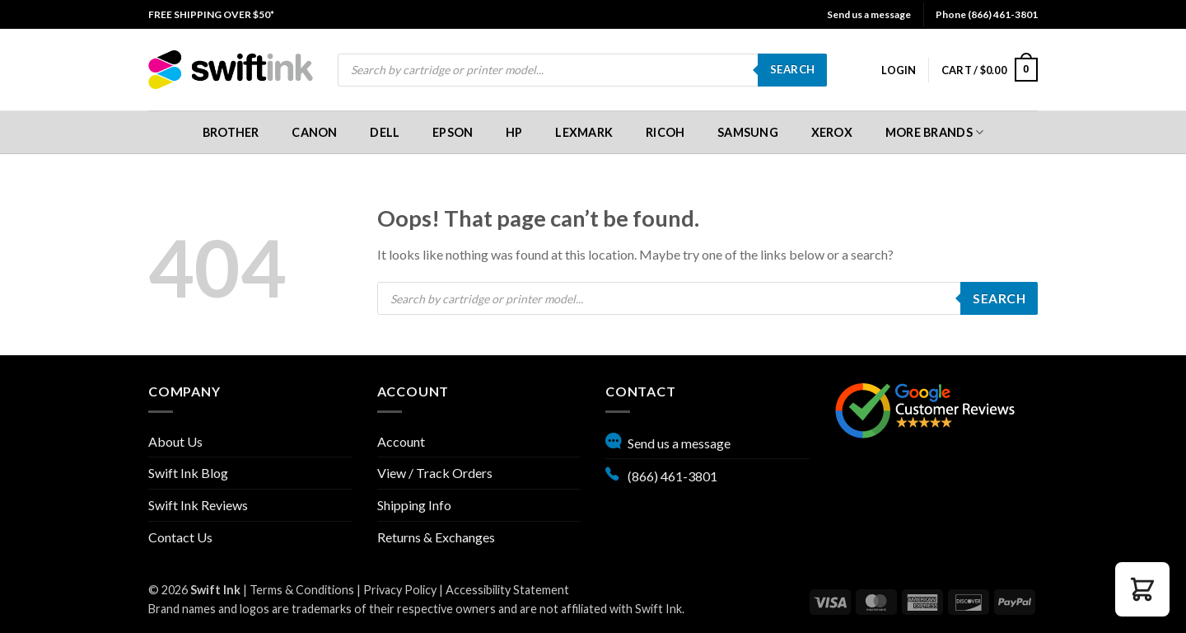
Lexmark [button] (584, 132)
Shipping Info (414, 505)
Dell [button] (384, 132)
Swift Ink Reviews (198, 505)
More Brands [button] (934, 132)
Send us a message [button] (869, 14)
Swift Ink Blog (188, 473)
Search (792, 69)
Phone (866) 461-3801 (987, 14)
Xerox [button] (831, 132)
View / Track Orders (435, 473)
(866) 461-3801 (661, 474)
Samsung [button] (747, 132)
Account (401, 441)
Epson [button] (452, 132)
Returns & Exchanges (436, 537)
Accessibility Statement (507, 590)
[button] (898, 70)
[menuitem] (211, 14)
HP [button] (514, 132)
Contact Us (180, 537)
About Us (175, 441)
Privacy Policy (400, 590)
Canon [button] (314, 132)
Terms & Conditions (302, 590)
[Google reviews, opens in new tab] (925, 408)
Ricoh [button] (665, 132)
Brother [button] (231, 132)
